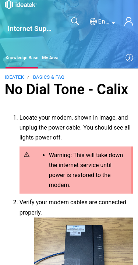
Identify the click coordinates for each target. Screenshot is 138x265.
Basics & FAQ (48, 77)
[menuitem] (129, 58)
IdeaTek (14, 77)
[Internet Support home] (21, 4)
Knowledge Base (22, 57)
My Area (50, 57)
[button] (102, 21)
